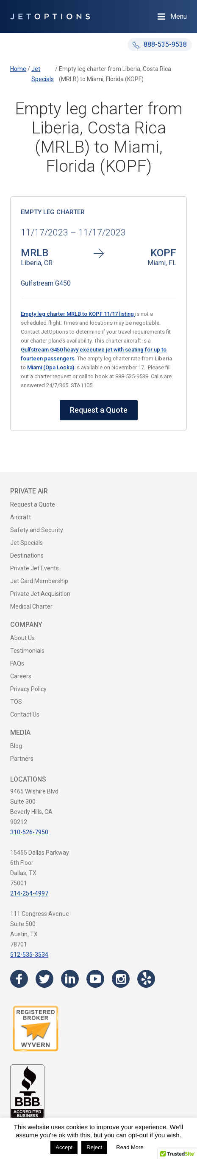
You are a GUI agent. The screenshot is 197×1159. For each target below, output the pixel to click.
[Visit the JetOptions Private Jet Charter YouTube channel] (95, 979)
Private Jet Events (34, 568)
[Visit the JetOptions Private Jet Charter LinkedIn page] (70, 979)
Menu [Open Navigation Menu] (178, 16)
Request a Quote (99, 409)
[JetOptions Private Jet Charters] (50, 16)
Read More (129, 1147)
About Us (22, 638)
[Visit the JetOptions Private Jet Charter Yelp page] (146, 979)
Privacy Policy (28, 689)
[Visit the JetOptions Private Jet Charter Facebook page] (19, 979)
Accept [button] (63, 1147)
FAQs (17, 663)
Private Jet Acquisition (40, 593)
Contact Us (24, 714)
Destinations (27, 555)
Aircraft (20, 517)
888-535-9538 (160, 44)
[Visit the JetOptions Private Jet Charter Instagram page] (121, 979)
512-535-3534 (29, 954)
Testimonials (27, 650)
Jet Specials (26, 542)
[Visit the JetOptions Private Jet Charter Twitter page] (44, 979)
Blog (16, 745)
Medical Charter (31, 606)
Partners (21, 758)
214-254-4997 (29, 893)
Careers (20, 676)
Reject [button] (94, 1147)
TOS (16, 701)
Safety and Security (36, 530)
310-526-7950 (29, 832)
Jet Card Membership (39, 581)
